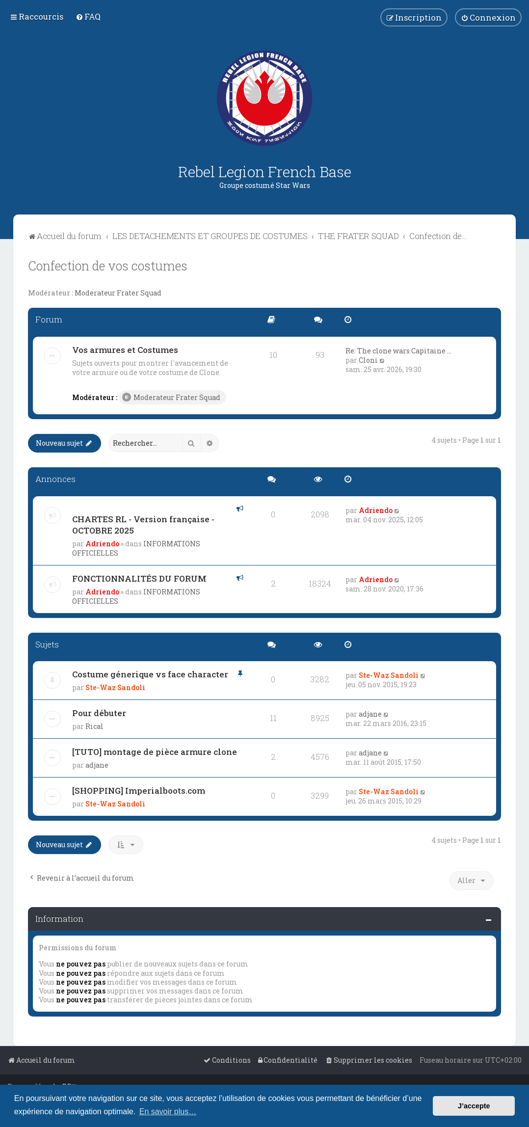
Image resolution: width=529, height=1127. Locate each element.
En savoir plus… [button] (168, 1111)
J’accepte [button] (474, 1106)
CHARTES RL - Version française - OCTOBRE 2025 (143, 524)
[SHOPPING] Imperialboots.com (138, 790)
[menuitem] (88, 16)
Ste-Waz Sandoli (115, 687)
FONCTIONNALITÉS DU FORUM (139, 578)
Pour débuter (99, 713)
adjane (370, 714)
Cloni (368, 360)
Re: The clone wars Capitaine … (398, 350)
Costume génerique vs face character (150, 674)
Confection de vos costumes (107, 266)
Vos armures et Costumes (125, 349)
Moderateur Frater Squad (118, 293)
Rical (94, 726)
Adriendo (102, 543)
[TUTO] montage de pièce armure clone (154, 751)
